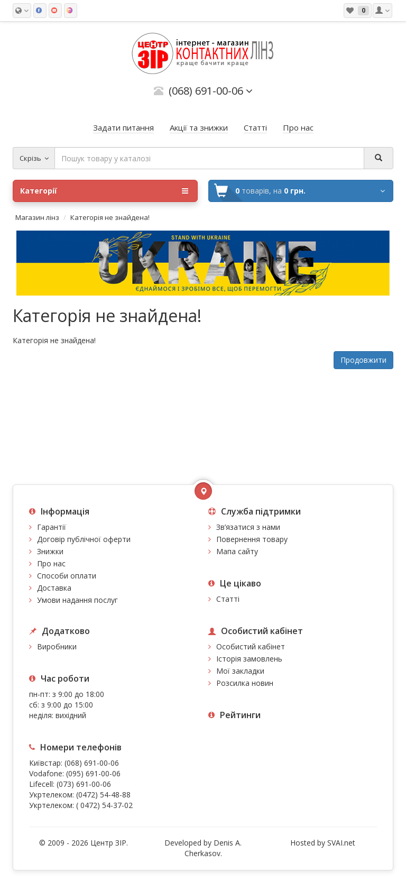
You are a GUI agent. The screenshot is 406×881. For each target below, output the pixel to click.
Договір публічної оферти (84, 539)
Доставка (54, 588)
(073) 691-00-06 (84, 784)
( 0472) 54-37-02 (104, 805)
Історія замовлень (249, 659)
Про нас (51, 563)
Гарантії (51, 527)
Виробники (57, 646)
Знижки (50, 551)
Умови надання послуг (77, 600)
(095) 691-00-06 (93, 773)
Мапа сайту (237, 551)
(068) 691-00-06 (91, 763)
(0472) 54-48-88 (103, 795)
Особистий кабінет (250, 646)
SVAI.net (341, 843)
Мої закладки (240, 671)
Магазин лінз (37, 217)
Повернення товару (252, 539)
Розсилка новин (244, 683)
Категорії (104, 191)
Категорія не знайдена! (110, 217)
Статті (227, 599)
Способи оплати (66, 576)
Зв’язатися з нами (248, 527)
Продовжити (363, 360)
